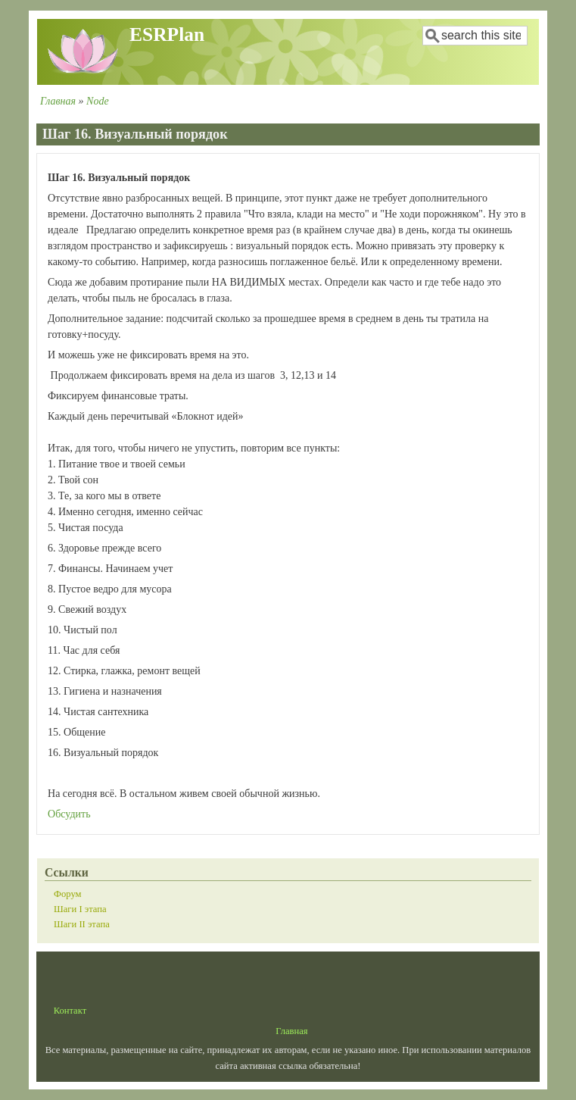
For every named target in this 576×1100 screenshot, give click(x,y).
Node (97, 101)
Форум (67, 894)
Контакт (70, 1010)
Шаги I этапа (80, 909)
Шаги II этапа (82, 924)
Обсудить (69, 814)
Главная (58, 101)
